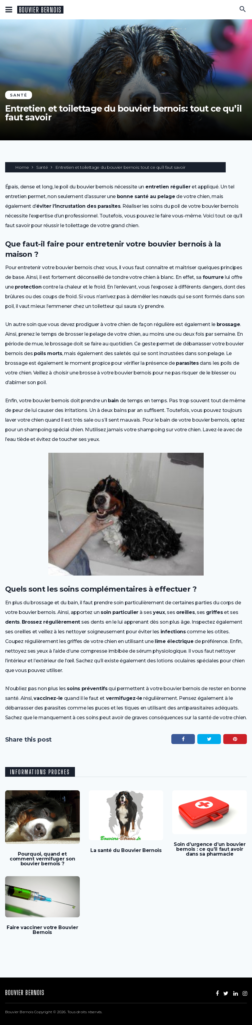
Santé (18, 95)
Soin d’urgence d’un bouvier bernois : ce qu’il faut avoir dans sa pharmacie (210, 849)
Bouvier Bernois (40, 10)
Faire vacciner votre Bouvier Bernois (42, 930)
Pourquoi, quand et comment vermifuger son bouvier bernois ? (42, 859)
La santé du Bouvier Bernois (126, 850)
